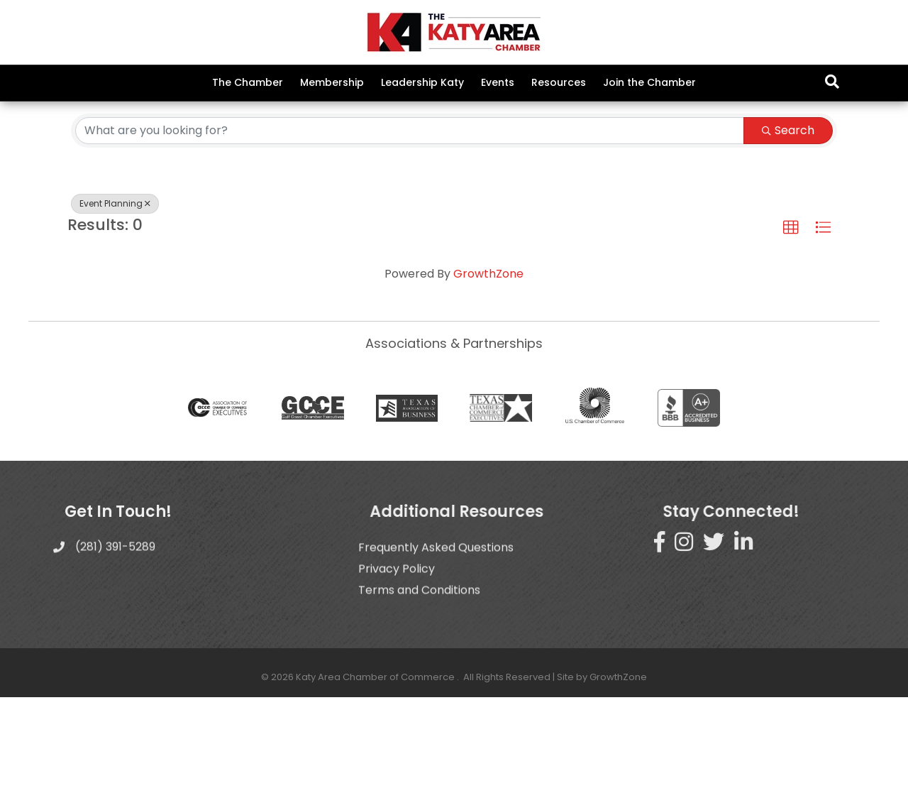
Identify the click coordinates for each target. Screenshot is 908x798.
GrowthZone (488, 375)
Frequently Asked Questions (436, 673)
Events (497, 82)
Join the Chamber (649, 82)
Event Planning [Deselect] (114, 304)
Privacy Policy (396, 695)
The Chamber (247, 82)
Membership (332, 82)
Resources (558, 82)
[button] (791, 329)
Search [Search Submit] (788, 231)
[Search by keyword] (409, 231)
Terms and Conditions (419, 716)
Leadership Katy (422, 82)
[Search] (832, 81)
